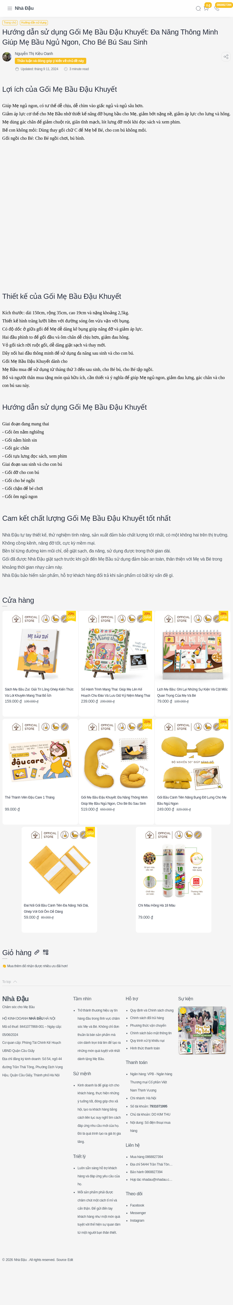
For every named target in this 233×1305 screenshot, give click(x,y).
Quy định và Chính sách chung (150, 1014)
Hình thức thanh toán (148, 1051)
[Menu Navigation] (10, 8)
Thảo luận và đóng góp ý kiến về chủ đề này (53, 61)
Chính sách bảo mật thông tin (151, 1037)
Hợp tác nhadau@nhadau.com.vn (151, 1207)
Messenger (139, 1240)
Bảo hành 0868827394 (149, 1199)
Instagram (138, 1248)
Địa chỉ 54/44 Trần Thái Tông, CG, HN (151, 1192)
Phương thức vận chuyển (151, 1029)
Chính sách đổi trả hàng (150, 1021)
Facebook (138, 1232)
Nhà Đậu (24, 8)
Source (73, 1295)
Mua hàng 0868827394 (150, 1184)
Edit (83, 1295)
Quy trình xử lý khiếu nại (151, 1044)
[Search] (198, 8)
